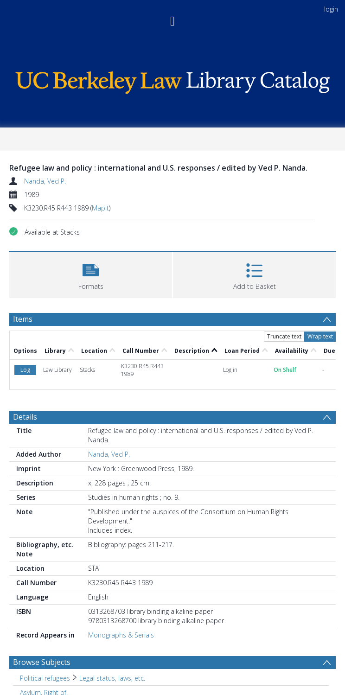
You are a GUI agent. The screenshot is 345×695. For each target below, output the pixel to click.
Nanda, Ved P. (45, 181)
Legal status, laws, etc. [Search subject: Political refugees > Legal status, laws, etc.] (112, 678)
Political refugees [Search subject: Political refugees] (45, 678)
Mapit (100, 208)
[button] (90, 274)
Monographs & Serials (121, 635)
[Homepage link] (172, 80)
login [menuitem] (331, 9)
